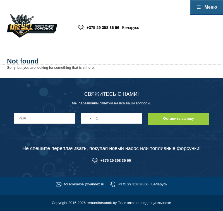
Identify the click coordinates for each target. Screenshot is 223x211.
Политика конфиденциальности (144, 203)
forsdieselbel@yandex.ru (80, 184)
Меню (206, 7)
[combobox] (89, 118)
